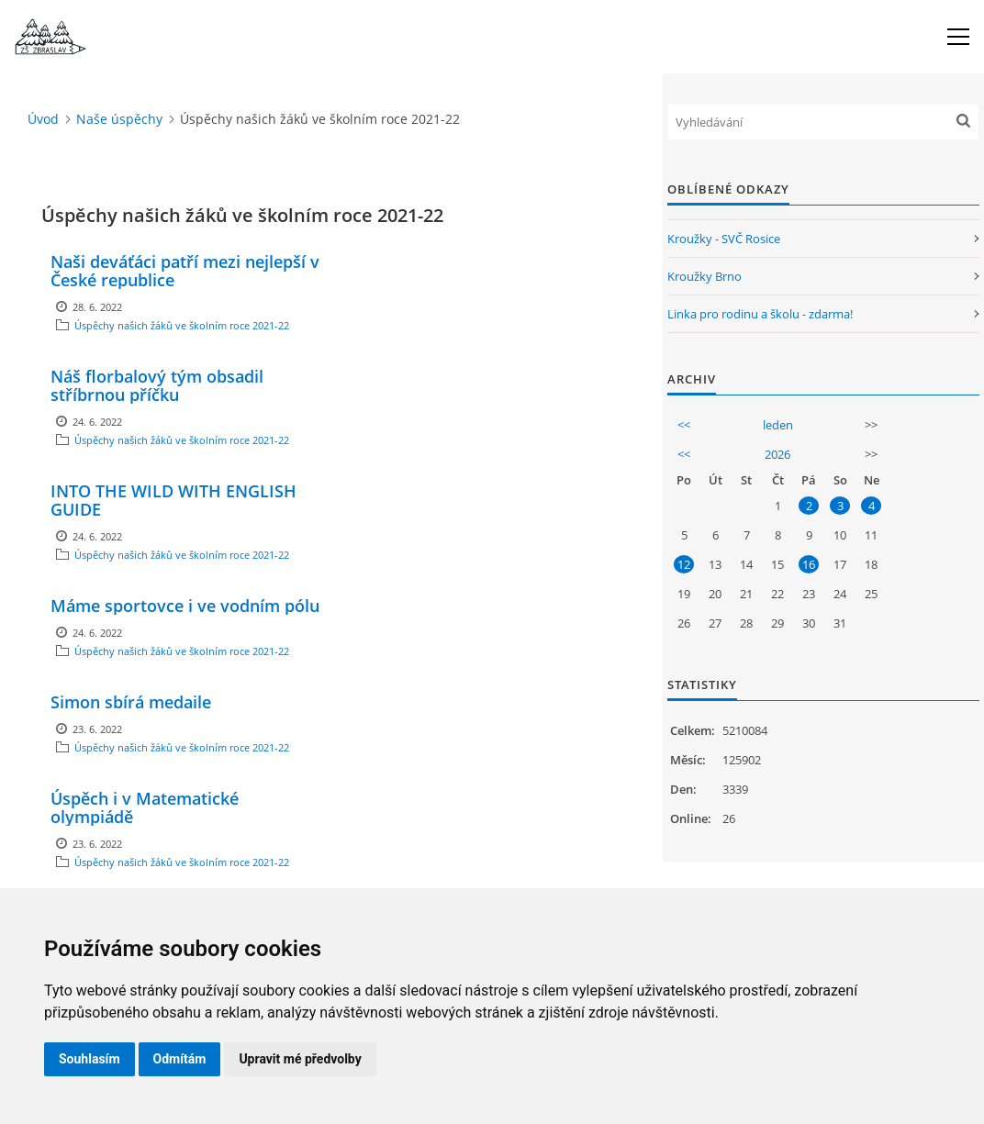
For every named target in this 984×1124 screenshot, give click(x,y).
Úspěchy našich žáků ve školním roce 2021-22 (181, 325)
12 (683, 564)
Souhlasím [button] (89, 1059)
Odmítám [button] (180, 1059)
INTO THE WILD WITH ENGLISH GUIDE (173, 500)
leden (778, 425)
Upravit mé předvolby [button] (300, 1059)
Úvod (43, 119)
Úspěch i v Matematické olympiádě (144, 807)
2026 (777, 454)
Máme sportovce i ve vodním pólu (184, 605)
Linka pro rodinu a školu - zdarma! (760, 314)
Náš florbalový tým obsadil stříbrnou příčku (156, 385)
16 (808, 564)
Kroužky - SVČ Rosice (723, 238)
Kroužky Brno (704, 276)
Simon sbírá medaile (130, 702)
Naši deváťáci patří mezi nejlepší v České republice (184, 270)
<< (683, 425)
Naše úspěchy (119, 119)
